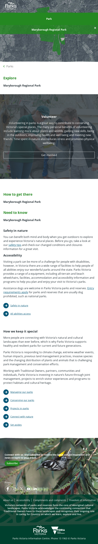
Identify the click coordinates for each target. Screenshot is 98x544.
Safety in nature (19, 305)
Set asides (16, 424)
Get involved (49, 155)
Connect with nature (21, 416)
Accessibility (23, 500)
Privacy (8, 482)
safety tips (15, 245)
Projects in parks (19, 408)
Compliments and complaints (49, 500)
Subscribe (12, 463)
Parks (9, 66)
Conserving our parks (22, 400)
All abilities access (20, 313)
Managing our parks (21, 392)
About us (8, 500)
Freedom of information (82, 500)
